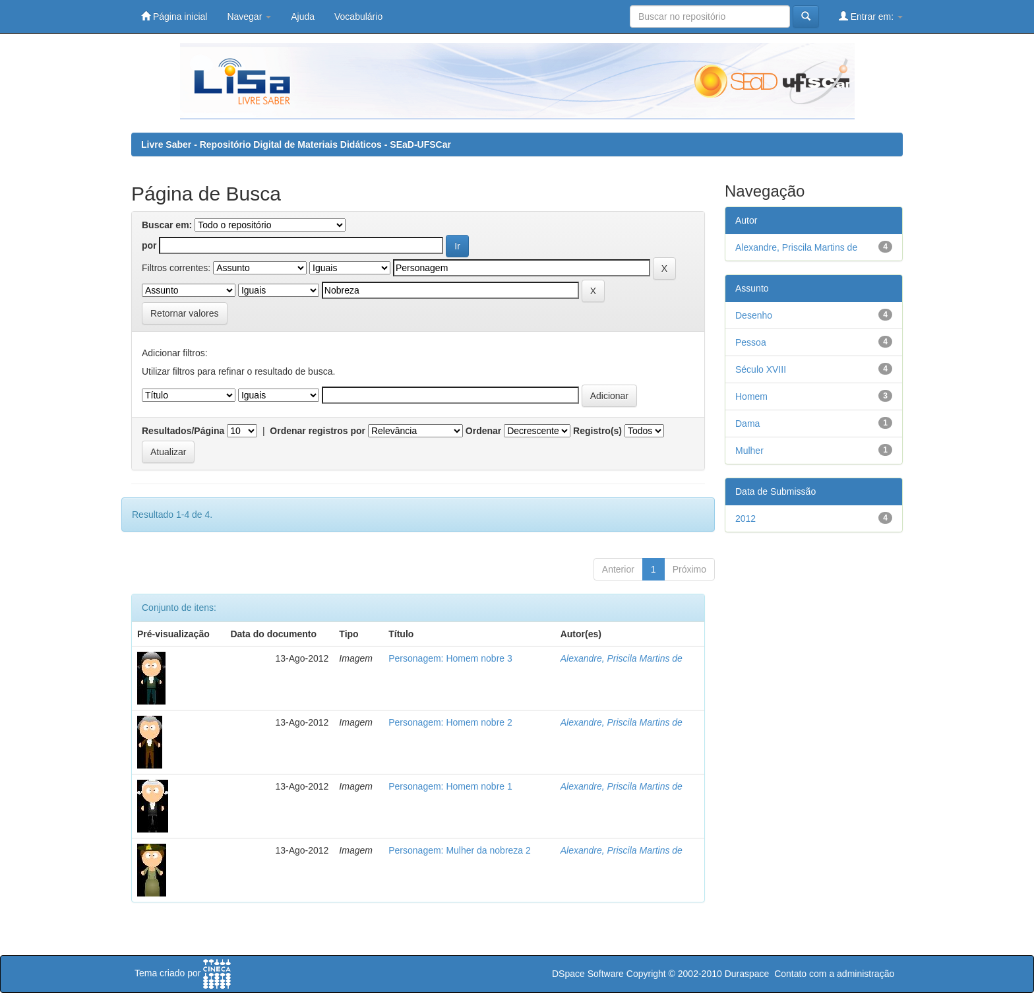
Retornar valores (184, 313)
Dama (747, 423)
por (149, 245)
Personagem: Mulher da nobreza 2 (459, 850)
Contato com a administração (834, 973)
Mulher (749, 450)
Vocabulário (358, 16)
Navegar (249, 16)
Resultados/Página (183, 430)
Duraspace (747, 973)
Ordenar (483, 430)
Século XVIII (760, 369)
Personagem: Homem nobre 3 (450, 658)
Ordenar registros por (317, 430)
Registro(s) (597, 430)
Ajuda (303, 16)
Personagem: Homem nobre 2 (450, 722)
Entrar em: (871, 16)
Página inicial (174, 16)
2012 (745, 518)
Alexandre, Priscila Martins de (622, 658)
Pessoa (750, 342)
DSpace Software (588, 973)
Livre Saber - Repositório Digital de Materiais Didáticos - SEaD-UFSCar (296, 144)
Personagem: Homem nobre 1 (450, 786)
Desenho (753, 315)
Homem (751, 396)
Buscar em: (167, 225)
